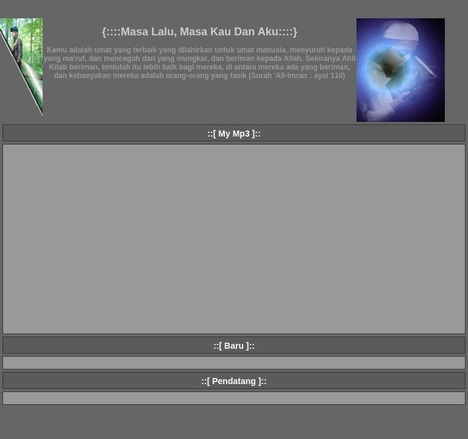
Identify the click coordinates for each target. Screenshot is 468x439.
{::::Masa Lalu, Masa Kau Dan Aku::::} (199, 32)
